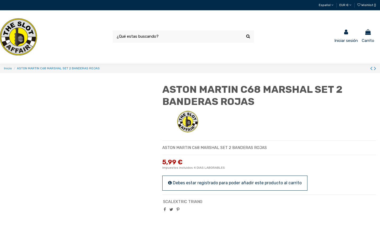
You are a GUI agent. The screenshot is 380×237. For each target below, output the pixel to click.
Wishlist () (366, 5)
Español (326, 5)
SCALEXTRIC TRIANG (182, 201)
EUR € (345, 5)
